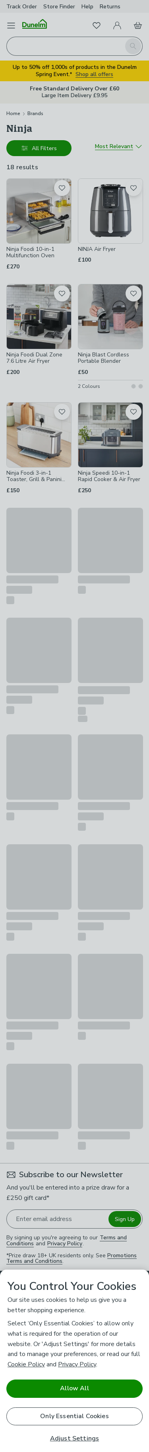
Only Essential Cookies (74, 1416)
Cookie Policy (26, 1364)
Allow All (74, 1388)
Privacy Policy (77, 1364)
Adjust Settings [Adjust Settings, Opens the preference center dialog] (74, 1438)
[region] (74, 1361)
